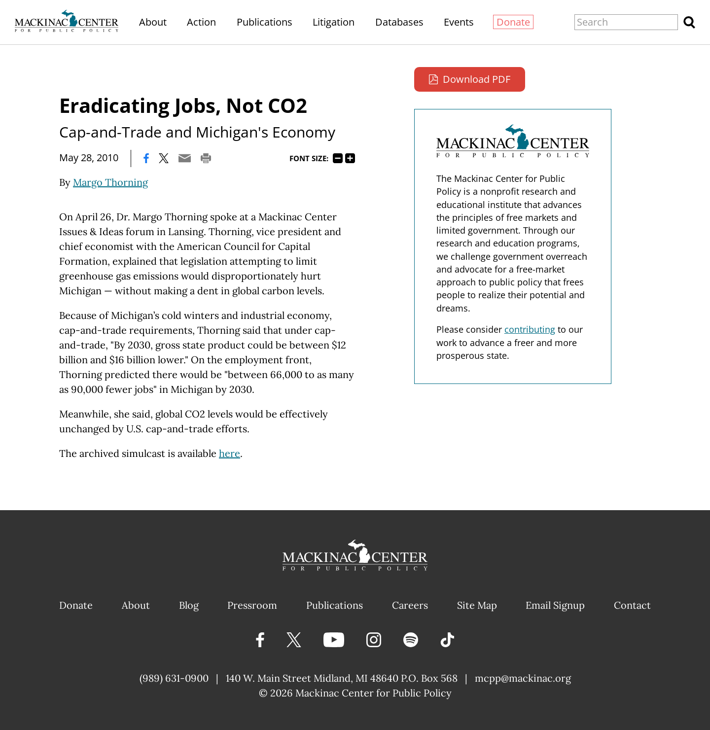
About (153, 22)
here (229, 453)
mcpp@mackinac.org (523, 678)
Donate (513, 22)
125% (350, 158)
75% (338, 158)
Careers (410, 605)
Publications (264, 22)
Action (201, 22)
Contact (632, 605)
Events (459, 22)
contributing (529, 329)
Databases (399, 22)
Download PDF (476, 79)
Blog (189, 605)
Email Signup (555, 605)
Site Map (477, 605)
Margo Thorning (110, 182)
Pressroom (252, 605)
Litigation (334, 22)
